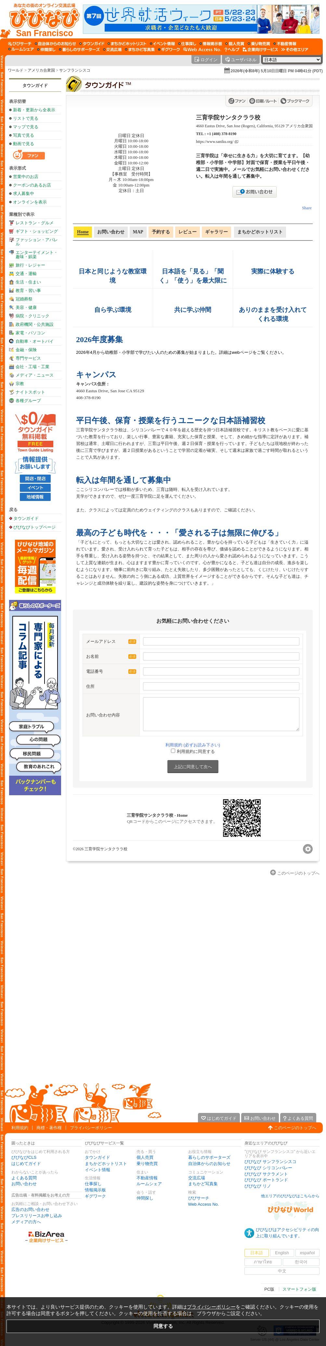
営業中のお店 (25, 176)
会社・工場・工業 (32, 367)
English (282, 1252)
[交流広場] (112, 49)
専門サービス (28, 358)
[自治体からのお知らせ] (55, 44)
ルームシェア (149, 1183)
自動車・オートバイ (35, 341)
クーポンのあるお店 (32, 185)
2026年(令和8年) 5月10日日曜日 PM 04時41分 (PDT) (277, 71)
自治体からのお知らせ (209, 1163)
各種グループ (28, 400)
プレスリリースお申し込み (36, 1215)
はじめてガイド (26, 1163)
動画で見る (23, 144)
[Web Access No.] (202, 49)
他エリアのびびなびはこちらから (290, 1196)
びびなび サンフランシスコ (270, 1161)
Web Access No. (203, 1204)
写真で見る (23, 135)
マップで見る (25, 127)
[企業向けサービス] (260, 49)
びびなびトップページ (34, 527)
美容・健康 (26, 307)
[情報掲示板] (211, 44)
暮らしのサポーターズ (209, 1157)
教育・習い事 (28, 290)
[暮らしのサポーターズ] (79, 49)
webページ (242, 352)
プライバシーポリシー (91, 1127)
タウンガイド (35, 85)
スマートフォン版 (299, 1289)
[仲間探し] (46, 49)
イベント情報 (97, 1169)
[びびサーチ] (20, 44)
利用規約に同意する (196, 751)
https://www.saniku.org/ (214, 142)
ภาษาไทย (263, 1261)
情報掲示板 (95, 1189)
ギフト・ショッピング (37, 231)
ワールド (15, 70)
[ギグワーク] (169, 49)
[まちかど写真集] (140, 49)
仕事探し (93, 1183)
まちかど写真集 (203, 1183)
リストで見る (25, 118)
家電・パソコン (30, 333)
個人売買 (145, 1157)
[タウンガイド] (91, 44)
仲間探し (145, 1198)
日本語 (256, 1252)
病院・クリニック (32, 316)
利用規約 (19, 1127)
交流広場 (196, 1177)
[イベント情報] (162, 44)
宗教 (20, 384)
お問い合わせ (24, 1183)
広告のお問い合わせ (30, 1209)
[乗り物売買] (259, 44)
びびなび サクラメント (266, 1174)
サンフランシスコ (74, 70)
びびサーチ (198, 1198)
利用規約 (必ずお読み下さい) (192, 744)
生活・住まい (28, 282)
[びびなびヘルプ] (232, 49)
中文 (282, 1271)
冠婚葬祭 (24, 299)
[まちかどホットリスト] (127, 44)
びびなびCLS (23, 1157)
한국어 (301, 1261)
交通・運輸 (26, 273)
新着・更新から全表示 (34, 110)
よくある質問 (24, 1177)
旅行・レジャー (30, 265)
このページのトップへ (295, 1128)
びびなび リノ (257, 1186)
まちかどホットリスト (106, 1163)
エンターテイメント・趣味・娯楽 (37, 254)
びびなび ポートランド (266, 1179)
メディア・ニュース (35, 375)
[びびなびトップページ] (41, 19)
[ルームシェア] (21, 49)
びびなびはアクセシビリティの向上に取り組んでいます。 (287, 1232)
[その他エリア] (294, 49)
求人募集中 (23, 193)
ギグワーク (95, 1196)
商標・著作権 (49, 1127)
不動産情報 (147, 1177)
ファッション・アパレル (37, 242)
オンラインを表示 (30, 202)
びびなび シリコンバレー (268, 1167)
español (307, 1252)
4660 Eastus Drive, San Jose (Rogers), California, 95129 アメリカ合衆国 (254, 126)
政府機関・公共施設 (35, 324)
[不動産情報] (284, 44)
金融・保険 (26, 350)
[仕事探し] (187, 44)
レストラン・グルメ (35, 223)
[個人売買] (234, 44)
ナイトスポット (30, 392)
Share (307, 207)
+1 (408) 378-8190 (221, 134)
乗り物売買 (147, 1163)
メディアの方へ (26, 1221)
